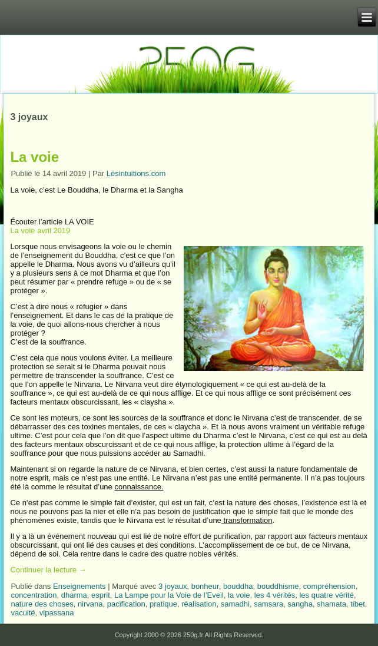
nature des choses (42, 603)
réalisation (198, 603)
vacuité (23, 612)
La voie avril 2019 (40, 230)
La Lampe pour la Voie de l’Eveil (169, 595)
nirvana (90, 603)
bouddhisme (278, 586)
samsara (268, 603)
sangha (300, 603)
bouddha (238, 586)
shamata (331, 603)
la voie (239, 595)
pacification (126, 603)
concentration (34, 595)
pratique (163, 603)
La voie (34, 157)
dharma (74, 595)
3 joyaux (172, 586)
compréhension (329, 586)
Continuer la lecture (48, 569)
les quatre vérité (326, 595)
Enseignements (79, 586)
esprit (100, 595)
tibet (357, 603)
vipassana (56, 612)
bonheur (205, 586)
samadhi (235, 603)
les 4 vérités (274, 595)
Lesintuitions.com (136, 173)
